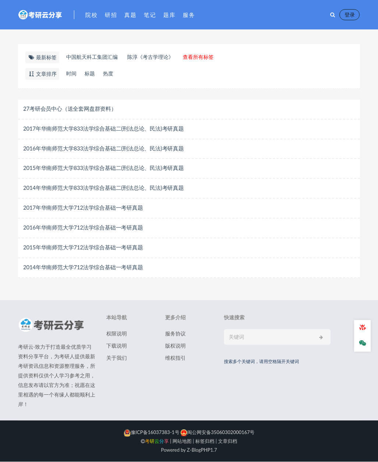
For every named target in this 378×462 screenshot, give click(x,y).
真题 (130, 14)
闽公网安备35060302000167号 (217, 433)
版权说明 (175, 346)
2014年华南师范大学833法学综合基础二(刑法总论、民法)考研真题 (103, 188)
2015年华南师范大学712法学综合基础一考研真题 (83, 247)
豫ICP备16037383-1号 (151, 433)
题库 (169, 14)
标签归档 (204, 441)
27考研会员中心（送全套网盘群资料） (70, 108)
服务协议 (175, 334)
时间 (71, 73)
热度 (108, 73)
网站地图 (182, 441)
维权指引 (175, 358)
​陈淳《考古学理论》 (150, 57)
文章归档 (227, 441)
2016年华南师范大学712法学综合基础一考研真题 (83, 227)
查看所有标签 (198, 57)
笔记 (150, 14)
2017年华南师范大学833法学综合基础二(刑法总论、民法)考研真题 (103, 128)
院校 (91, 14)
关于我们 (116, 358)
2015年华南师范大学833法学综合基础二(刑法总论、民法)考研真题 (103, 168)
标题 (90, 73)
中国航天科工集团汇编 (92, 57)
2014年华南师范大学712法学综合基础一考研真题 (83, 267)
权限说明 (116, 334)
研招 (111, 14)
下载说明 (116, 346)
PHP (205, 450)
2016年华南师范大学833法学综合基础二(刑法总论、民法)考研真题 (103, 148)
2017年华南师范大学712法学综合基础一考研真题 (83, 208)
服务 (189, 14)
